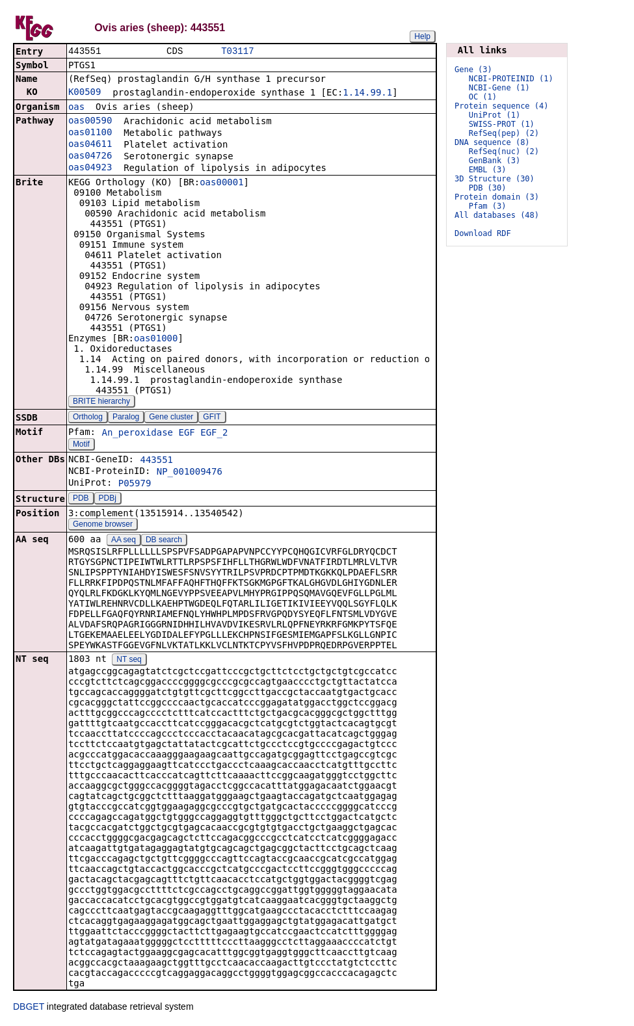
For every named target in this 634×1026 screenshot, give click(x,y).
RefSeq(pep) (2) (504, 133)
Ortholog (88, 418)
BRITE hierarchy (101, 402)
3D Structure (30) (495, 178)
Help (422, 36)
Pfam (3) (488, 206)
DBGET (28, 1008)
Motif (81, 445)
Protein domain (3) (497, 197)
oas (76, 108)
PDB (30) (488, 187)
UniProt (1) (494, 115)
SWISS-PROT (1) (502, 124)
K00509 (84, 93)
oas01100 (90, 133)
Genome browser (103, 525)
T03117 (237, 52)
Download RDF (483, 233)
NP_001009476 (189, 472)
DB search (164, 541)
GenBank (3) (494, 160)
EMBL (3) (488, 169)
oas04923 (90, 168)
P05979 (135, 484)
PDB (81, 499)
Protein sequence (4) (502, 106)
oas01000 (156, 339)
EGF (186, 433)
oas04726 (90, 156)
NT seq (128, 660)
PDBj (107, 499)
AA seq (123, 541)
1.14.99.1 (367, 93)
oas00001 (221, 183)
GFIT (211, 418)
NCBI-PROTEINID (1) (511, 78)
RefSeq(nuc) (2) (504, 151)
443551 (156, 461)
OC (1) (483, 96)
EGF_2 (214, 433)
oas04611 (90, 145)
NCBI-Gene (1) (499, 87)
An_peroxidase (137, 433)
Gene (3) (473, 69)
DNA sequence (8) (492, 142)
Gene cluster (171, 418)
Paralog (125, 418)
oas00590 (90, 121)
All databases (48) (497, 215)
